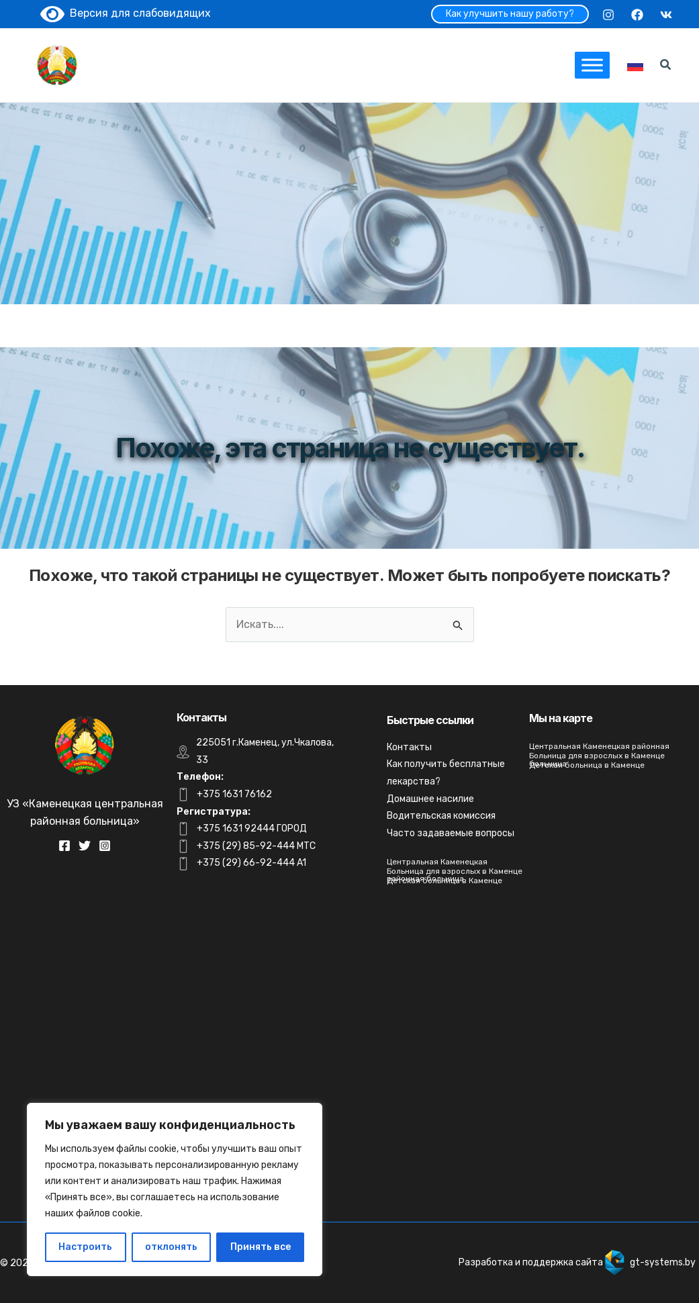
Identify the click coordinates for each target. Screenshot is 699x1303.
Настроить (85, 1247)
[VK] (666, 15)
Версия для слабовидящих (125, 13)
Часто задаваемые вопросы (450, 833)
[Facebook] (637, 15)
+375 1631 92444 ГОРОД (252, 828)
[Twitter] (85, 846)
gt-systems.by (663, 1262)
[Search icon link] (666, 66)
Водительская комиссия (441, 815)
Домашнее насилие (430, 799)
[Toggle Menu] (592, 64)
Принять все (260, 1247)
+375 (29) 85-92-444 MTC (256, 846)
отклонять (171, 1247)
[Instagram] (608, 15)
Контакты (409, 747)
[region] (174, 1189)
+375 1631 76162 (234, 794)
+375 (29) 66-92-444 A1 (251, 862)
